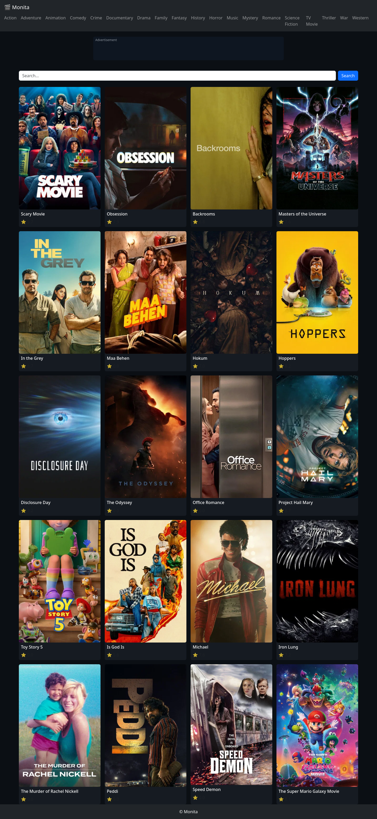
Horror (216, 18)
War (344, 18)
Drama (144, 18)
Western (360, 18)
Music (232, 18)
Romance (271, 18)
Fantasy (179, 18)
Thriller (329, 18)
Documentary (119, 18)
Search (348, 76)
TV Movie (312, 21)
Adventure (31, 18)
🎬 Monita (16, 7)
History (198, 18)
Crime (96, 18)
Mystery (250, 18)
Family (161, 18)
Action (10, 18)
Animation (55, 18)
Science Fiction (292, 21)
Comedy (78, 18)
